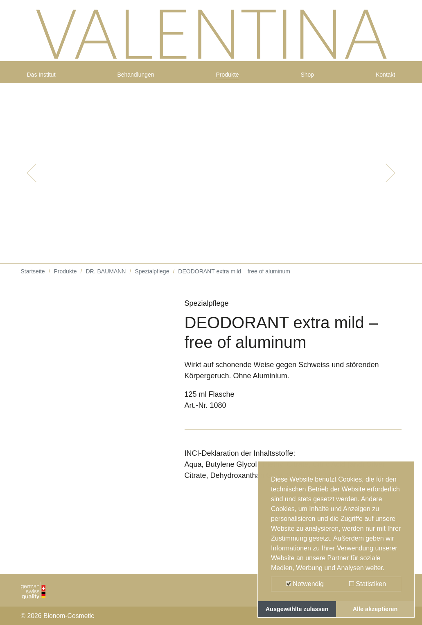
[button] (31, 180)
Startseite (33, 278)
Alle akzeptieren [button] (375, 609)
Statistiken (367, 583)
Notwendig (305, 583)
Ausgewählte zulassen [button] (297, 609)
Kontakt (382, 79)
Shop (308, 79)
